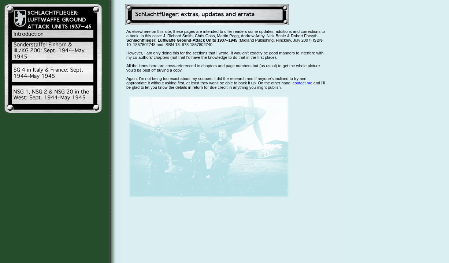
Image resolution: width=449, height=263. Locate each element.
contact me (302, 83)
